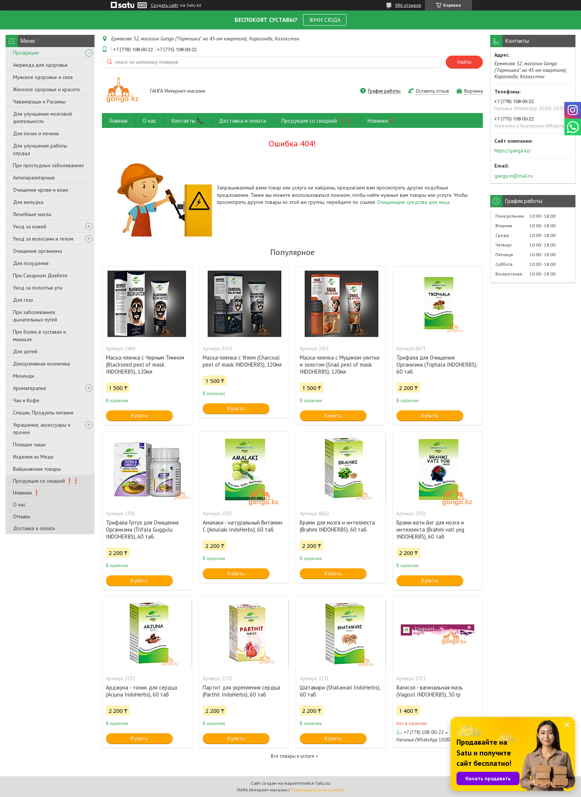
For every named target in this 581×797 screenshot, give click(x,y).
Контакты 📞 (188, 120)
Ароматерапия (29, 388)
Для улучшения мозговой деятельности (42, 117)
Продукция (26, 52)
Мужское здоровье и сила (43, 77)
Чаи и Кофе (26, 400)
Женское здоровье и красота (46, 89)
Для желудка (28, 202)
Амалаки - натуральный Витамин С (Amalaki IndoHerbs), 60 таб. (242, 526)
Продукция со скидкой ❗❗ (46, 480)
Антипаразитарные (34, 177)
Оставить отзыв (432, 91)
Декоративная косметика (41, 363)
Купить (139, 415)
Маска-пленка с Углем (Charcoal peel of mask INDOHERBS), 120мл (242, 361)
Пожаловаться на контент (318, 790)
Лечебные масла (32, 214)
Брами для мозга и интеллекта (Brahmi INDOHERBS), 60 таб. (337, 526)
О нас (19, 504)
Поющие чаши (29, 444)
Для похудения (31, 263)
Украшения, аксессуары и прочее (41, 428)
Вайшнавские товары (37, 469)
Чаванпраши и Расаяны (39, 101)
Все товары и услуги (292, 756)
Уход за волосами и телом (43, 238)
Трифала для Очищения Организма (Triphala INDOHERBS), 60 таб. (436, 364)
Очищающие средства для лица (413, 202)
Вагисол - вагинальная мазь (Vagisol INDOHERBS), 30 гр (429, 691)
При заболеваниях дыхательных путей (35, 316)
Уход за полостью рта (37, 287)
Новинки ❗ (26, 492)
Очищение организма (37, 251)
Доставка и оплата (34, 528)
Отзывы (21, 516)
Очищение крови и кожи (40, 189)
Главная (118, 120)
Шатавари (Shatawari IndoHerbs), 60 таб (340, 691)
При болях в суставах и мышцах (39, 335)
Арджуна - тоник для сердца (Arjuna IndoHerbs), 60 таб (141, 691)
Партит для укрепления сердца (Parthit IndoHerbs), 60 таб (241, 691)
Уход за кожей (29, 226)
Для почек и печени (36, 133)
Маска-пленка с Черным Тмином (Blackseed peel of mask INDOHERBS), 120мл (145, 364)
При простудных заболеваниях (48, 165)
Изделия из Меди (33, 456)
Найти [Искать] (464, 62)
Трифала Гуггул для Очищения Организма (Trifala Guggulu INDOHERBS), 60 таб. (142, 529)
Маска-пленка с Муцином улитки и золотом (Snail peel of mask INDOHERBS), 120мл (339, 364)
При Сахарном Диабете (40, 275)
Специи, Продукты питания (43, 412)
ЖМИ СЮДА (325, 19)
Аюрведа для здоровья (40, 65)
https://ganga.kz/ (512, 150)
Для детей (25, 351)
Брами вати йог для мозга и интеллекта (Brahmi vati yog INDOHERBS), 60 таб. (430, 529)
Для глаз (23, 300)
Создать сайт (164, 5)
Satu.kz (322, 783)
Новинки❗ (381, 120)
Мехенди (23, 376)
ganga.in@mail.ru (513, 175)
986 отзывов (408, 5)
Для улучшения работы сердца (40, 149)
